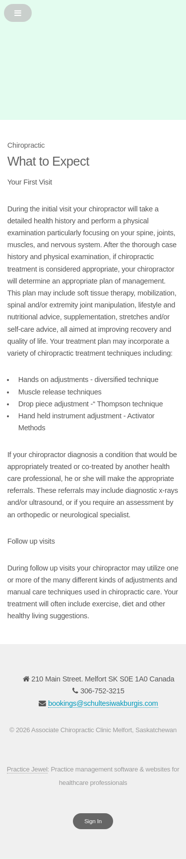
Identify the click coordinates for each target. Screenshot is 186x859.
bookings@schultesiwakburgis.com (103, 703)
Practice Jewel (27, 769)
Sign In (93, 821)
